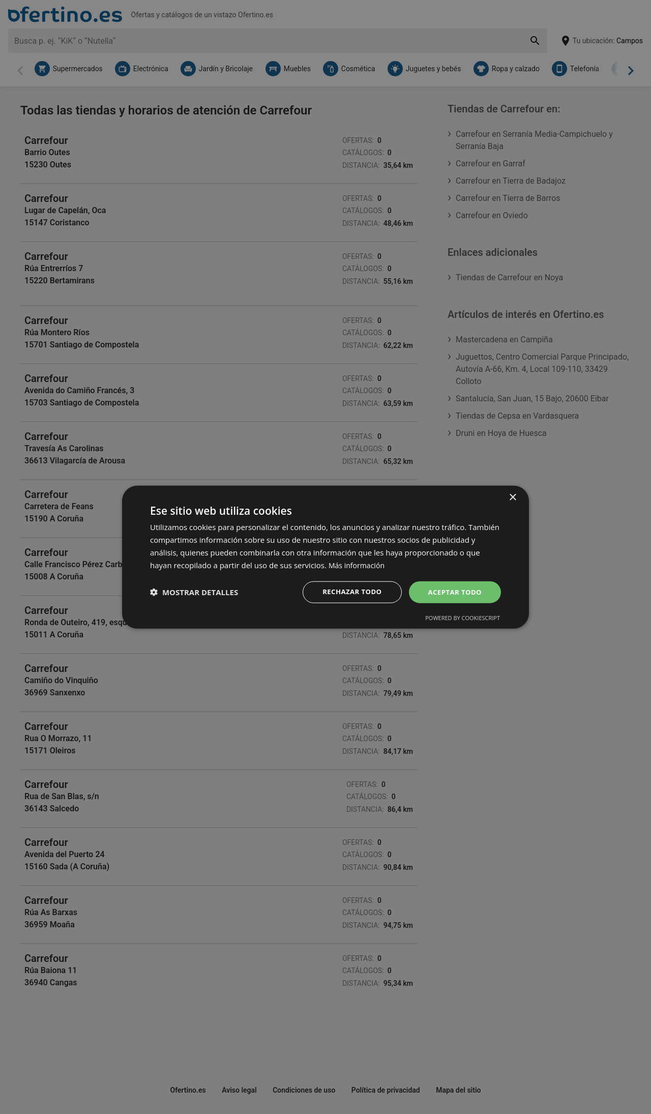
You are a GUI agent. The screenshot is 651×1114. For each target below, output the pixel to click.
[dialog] (325, 557)
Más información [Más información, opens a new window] (358, 564)
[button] (194, 592)
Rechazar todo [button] (347, 592)
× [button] (512, 497)
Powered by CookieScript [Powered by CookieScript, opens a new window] (462, 618)
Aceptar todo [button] (453, 592)
